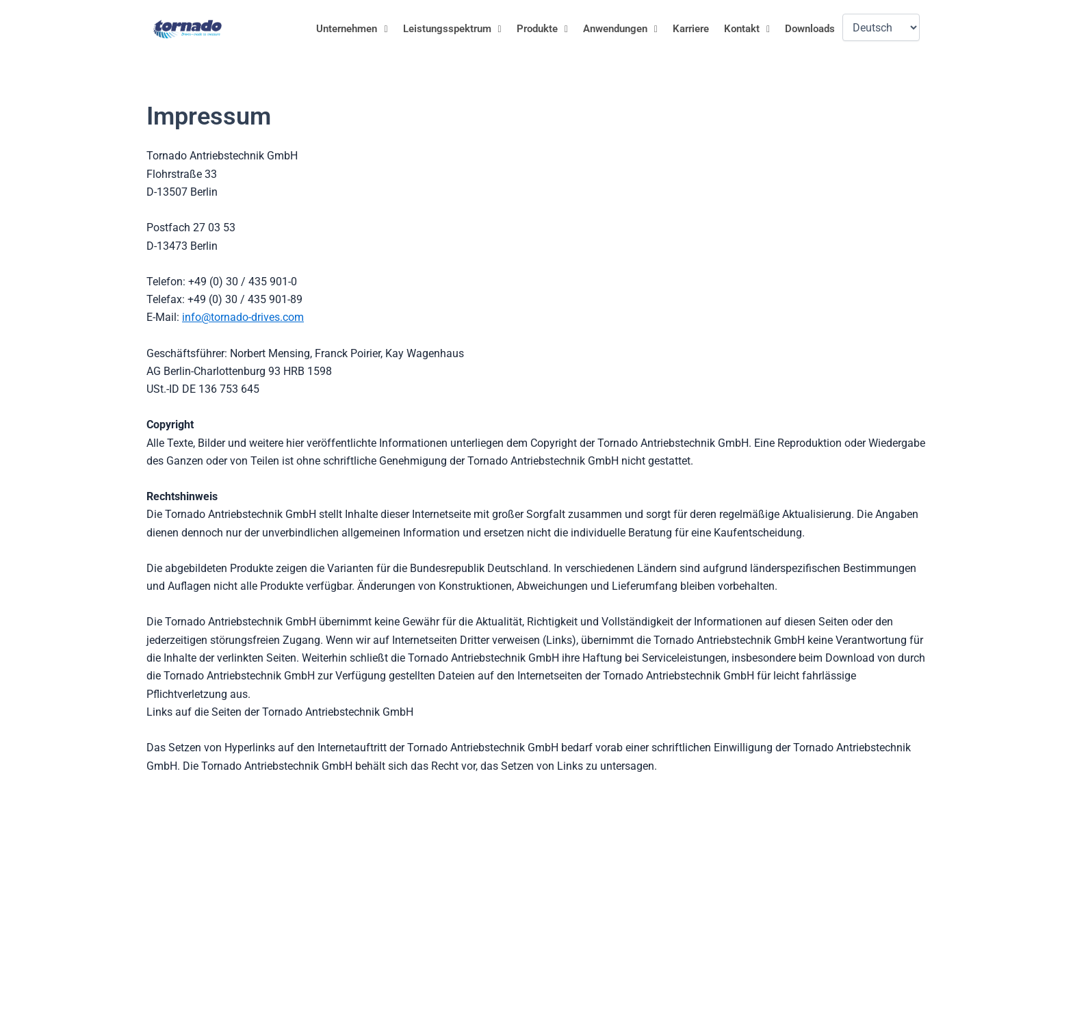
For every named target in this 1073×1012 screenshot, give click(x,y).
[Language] (881, 27)
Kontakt (747, 29)
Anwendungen (620, 29)
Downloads (810, 29)
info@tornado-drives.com (243, 317)
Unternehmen (351, 29)
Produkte (542, 29)
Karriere (691, 29)
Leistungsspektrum (452, 29)
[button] (352, 29)
